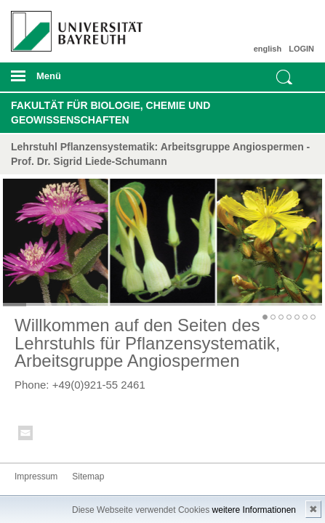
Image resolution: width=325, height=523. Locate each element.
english (268, 48)
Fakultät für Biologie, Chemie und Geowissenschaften (110, 113)
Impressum (36, 476)
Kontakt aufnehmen (26, 435)
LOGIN (301, 48)
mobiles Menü (72, 81)
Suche (284, 77)
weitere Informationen (254, 510)
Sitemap (88, 476)
